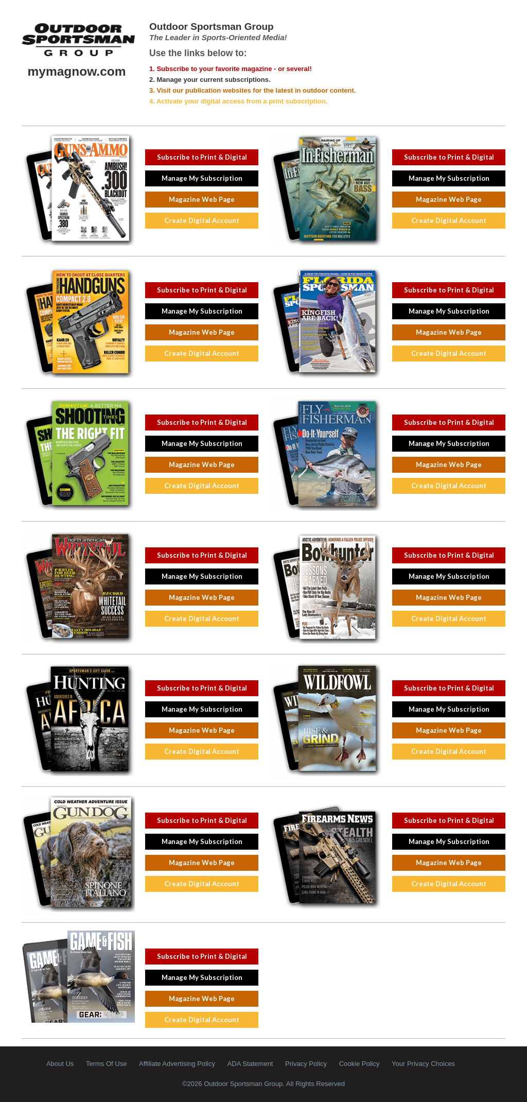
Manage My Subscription (202, 178)
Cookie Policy (359, 1063)
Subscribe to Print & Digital (202, 157)
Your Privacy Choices (423, 1063)
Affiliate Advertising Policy (177, 1063)
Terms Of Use (106, 1063)
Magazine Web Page (202, 199)
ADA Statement (250, 1063)
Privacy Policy (306, 1063)
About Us (60, 1063)
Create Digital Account (201, 220)
